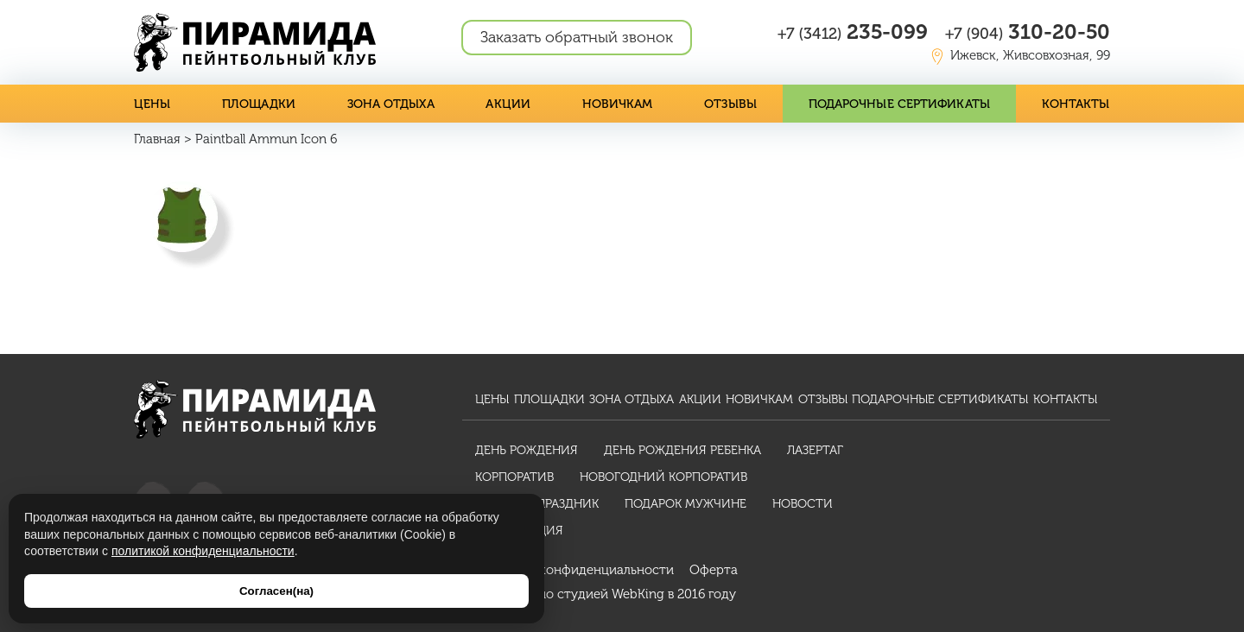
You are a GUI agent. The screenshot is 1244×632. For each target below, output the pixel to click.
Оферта (713, 570)
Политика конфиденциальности (574, 570)
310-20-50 (1027, 31)
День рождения (526, 450)
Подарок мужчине (685, 503)
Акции (508, 104)
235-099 (853, 31)
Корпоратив (514, 477)
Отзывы (732, 104)
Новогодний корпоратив (663, 477)
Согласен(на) (276, 591)
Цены (152, 104)
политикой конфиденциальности (203, 551)
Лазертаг (815, 450)
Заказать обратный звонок (576, 37)
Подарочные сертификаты (900, 104)
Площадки (258, 104)
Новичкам (618, 104)
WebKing (638, 594)
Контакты (1077, 104)
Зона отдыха (391, 104)
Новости (802, 503)
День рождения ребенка (682, 450)
